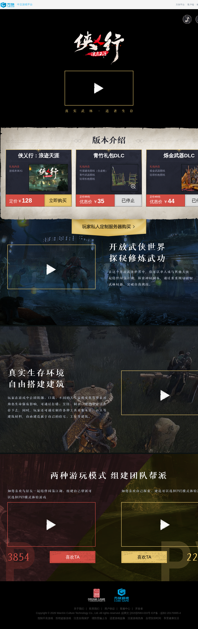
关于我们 (79, 608)
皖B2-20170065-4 (171, 613)
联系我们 (94, 608)
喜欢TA (73, 557)
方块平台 (180, 4)
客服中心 (125, 608)
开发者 (139, 608)
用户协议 (110, 608)
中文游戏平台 (25, 4)
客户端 (190, 4)
